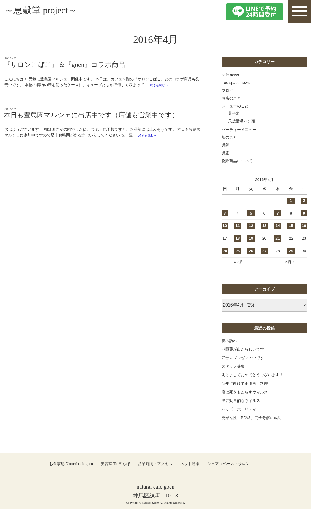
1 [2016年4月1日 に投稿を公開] (291, 200)
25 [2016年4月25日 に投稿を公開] (238, 251)
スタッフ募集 (233, 366)
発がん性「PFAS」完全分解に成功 (252, 417)
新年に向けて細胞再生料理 (245, 383)
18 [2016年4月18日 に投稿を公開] (238, 238)
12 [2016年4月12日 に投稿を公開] (251, 225)
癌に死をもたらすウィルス (245, 392)
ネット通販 (190, 464)
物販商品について (237, 160)
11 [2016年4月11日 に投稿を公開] (238, 225)
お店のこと (231, 98)
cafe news (230, 75)
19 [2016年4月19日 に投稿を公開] (251, 238)
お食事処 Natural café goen (71, 464)
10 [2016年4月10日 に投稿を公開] (225, 225)
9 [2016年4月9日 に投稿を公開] (304, 213)
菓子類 (234, 113)
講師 (225, 145)
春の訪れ (229, 340)
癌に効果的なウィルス (241, 400)
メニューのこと (235, 106)
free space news (236, 82)
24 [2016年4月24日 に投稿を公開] (225, 251)
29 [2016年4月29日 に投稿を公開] (291, 251)
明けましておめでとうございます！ (252, 375)
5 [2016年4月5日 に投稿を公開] (251, 213)
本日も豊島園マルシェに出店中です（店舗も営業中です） (91, 115)
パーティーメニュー (239, 129)
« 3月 (238, 262)
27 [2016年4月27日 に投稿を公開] (264, 251)
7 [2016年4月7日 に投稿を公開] (278, 213)
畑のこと (229, 137)
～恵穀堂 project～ (48, 11)
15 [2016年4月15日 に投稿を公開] (291, 225)
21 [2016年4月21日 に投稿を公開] (277, 238)
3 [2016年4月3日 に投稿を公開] (225, 213)
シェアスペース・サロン (228, 464)
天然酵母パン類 (241, 121)
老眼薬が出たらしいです (243, 349)
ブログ (227, 90)
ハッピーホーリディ (239, 409)
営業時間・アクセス (155, 464)
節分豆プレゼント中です (243, 357)
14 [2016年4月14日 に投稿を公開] (277, 225)
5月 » (289, 262)
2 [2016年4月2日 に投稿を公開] (304, 200)
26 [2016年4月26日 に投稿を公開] (251, 251)
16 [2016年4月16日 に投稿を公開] (304, 225)
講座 (225, 153)
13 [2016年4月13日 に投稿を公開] (264, 225)
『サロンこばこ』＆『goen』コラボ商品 (68, 64)
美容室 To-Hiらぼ (115, 464)
